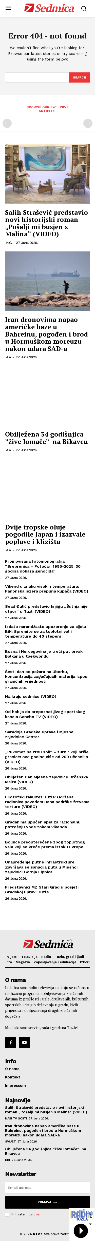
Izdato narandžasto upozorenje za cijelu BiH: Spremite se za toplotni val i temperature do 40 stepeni (45, 631)
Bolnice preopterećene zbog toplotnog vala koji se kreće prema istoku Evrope (45, 844)
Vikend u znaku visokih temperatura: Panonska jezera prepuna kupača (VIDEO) (46, 589)
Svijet (10, 1141)
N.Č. (9, 243)
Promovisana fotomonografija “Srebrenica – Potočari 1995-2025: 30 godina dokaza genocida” (43, 566)
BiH (7, 1160)
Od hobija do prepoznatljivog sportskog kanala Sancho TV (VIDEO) (45, 714)
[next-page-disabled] (87, 123)
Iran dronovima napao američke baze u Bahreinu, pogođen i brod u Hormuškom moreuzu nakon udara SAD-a (46, 333)
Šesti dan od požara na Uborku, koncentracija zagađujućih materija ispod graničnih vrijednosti (46, 676)
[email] (47, 1187)
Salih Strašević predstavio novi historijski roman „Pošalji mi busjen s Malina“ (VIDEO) (46, 223)
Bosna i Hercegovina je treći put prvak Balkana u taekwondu (44, 654)
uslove (34, 1214)
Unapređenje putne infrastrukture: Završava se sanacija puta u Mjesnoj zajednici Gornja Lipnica (41, 867)
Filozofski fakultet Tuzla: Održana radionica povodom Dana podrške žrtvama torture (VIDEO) (47, 802)
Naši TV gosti (16, 1118)
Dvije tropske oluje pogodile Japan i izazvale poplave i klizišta (45, 534)
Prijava (47, 1202)
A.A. (9, 357)
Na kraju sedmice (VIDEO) (30, 696)
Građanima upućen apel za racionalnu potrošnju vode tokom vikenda (43, 824)
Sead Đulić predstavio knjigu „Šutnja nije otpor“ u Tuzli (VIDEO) (46, 609)
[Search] (79, 77)
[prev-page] (7, 123)
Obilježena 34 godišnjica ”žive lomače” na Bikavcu (46, 438)
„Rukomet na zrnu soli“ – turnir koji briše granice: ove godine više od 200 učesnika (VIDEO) (47, 757)
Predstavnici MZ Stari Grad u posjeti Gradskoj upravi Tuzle (42, 889)
